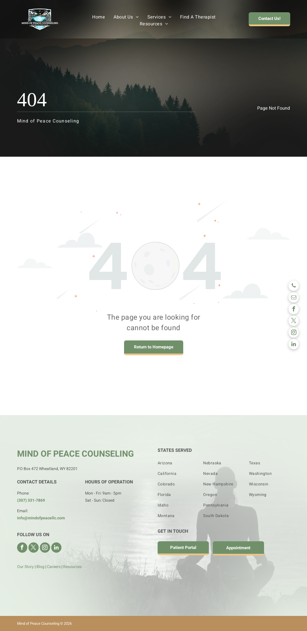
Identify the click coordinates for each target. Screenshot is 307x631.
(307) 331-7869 (31, 500)
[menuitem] (98, 17)
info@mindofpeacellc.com (41, 518)
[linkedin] (294, 345)
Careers (54, 567)
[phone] (294, 286)
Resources (72, 567)
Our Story (25, 567)
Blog (40, 567)
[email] (294, 298)
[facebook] (294, 310)
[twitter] (294, 321)
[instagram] (294, 333)
